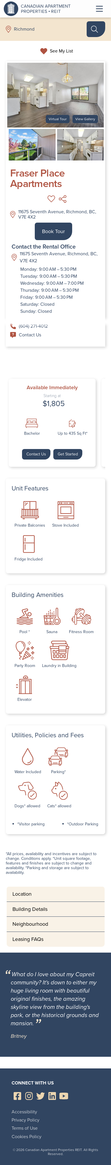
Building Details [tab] (30, 909)
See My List (61, 51)
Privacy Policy (25, 1120)
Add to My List (51, 199)
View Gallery (85, 119)
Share (63, 199)
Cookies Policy (26, 1136)
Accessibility (24, 1111)
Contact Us (25, 334)
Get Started (68, 454)
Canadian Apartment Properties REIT (38, 8)
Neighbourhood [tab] (30, 924)
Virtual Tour (58, 119)
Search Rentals (92, 29)
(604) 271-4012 (29, 326)
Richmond (24, 29)
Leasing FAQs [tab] (27, 939)
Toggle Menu (99, 9)
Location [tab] (22, 894)
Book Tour (53, 231)
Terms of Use (25, 1128)
